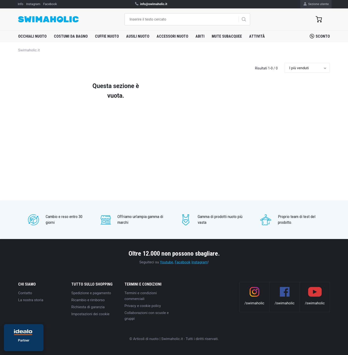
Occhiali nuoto (32, 36)
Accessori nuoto (172, 36)
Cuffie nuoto (107, 36)
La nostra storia (30, 300)
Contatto (25, 293)
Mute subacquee (227, 36)
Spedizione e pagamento (91, 293)
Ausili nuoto (137, 36)
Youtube (166, 262)
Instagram (199, 262)
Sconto (320, 36)
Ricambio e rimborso (88, 300)
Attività (257, 36)
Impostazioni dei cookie (90, 314)
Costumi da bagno (71, 36)
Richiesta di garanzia (88, 307)
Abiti (200, 36)
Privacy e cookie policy (142, 306)
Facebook (182, 262)
